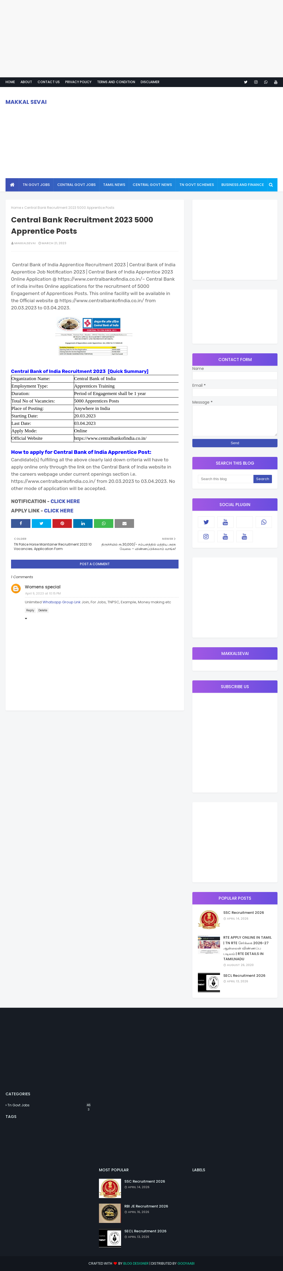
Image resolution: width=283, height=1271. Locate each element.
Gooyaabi (186, 1263)
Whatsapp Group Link (62, 602)
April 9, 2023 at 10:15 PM (43, 593)
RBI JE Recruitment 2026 (146, 1206)
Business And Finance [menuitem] (242, 184)
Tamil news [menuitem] (114, 184)
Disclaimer (150, 82)
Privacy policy (78, 82)
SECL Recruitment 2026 (244, 975)
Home (10, 82)
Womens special (43, 587)
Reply (30, 610)
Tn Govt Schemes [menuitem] (196, 184)
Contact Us (49, 82)
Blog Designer (136, 1263)
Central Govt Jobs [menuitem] (76, 184)
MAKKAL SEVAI (26, 102)
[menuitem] (12, 184)
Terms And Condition (116, 82)
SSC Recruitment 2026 (243, 912)
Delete (42, 610)
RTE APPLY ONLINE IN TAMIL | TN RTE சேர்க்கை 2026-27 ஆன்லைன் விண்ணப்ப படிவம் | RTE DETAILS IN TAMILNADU (247, 948)
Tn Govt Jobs (49, 1105)
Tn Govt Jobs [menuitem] (36, 184)
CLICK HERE (65, 501)
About (26, 82)
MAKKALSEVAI (25, 243)
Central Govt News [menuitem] (152, 184)
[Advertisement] (141, 38)
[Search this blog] (225, 479)
